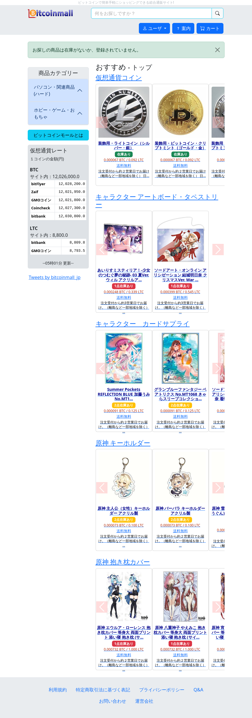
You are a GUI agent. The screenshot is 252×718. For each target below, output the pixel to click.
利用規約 (58, 690)
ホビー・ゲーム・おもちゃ (54, 113)
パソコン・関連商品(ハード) (54, 90)
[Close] (217, 50)
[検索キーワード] (151, 13)
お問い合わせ (112, 701)
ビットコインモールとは (58, 135)
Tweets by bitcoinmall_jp (55, 277)
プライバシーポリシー (161, 690)
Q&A (198, 690)
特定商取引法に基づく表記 (103, 690)
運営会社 (144, 701)
